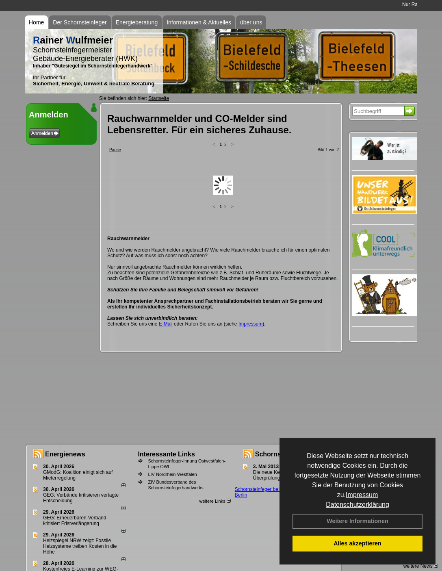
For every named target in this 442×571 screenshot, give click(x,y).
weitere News (420, 566)
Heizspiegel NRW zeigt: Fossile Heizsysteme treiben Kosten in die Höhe (80, 546)
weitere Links (214, 501)
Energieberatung (137, 22)
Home (36, 22)
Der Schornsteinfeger (79, 22)
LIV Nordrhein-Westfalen (172, 474)
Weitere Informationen (357, 521)
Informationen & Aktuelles (199, 22)
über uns (251, 22)
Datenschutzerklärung (357, 504)
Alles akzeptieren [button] (357, 543)
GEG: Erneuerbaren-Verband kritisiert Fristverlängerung (74, 520)
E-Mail (166, 260)
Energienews (65, 454)
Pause (115, 150)
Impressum (362, 494)
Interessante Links (166, 454)
